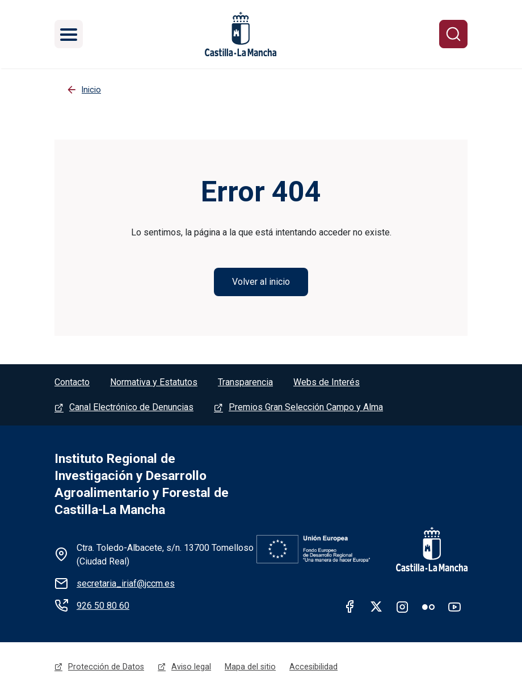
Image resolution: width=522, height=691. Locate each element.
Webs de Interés (326, 382)
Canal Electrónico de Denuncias (131, 407)
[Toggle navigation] (68, 34)
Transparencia (245, 382)
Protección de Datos (106, 666)
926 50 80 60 (103, 605)
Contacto (72, 382)
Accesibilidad (313, 666)
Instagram (402, 606)
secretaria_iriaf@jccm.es (126, 583)
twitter (376, 606)
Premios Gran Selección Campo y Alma (306, 407)
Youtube (454, 606)
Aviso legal (191, 666)
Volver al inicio (261, 281)
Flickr (428, 606)
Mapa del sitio (250, 666)
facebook (350, 606)
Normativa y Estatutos (153, 382)
